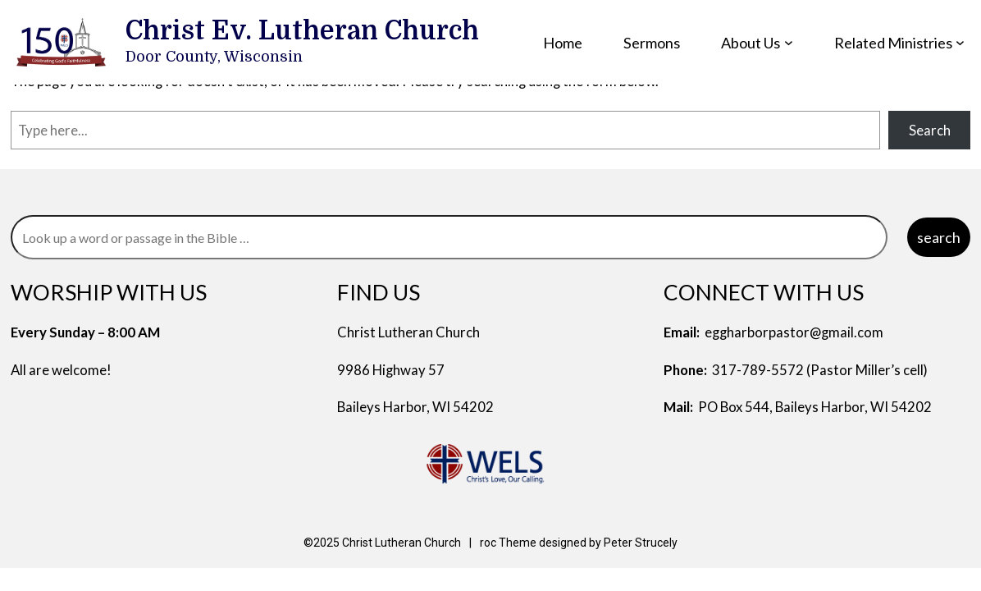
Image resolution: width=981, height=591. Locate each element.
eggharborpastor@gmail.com (794, 332)
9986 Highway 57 (391, 369)
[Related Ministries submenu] (960, 42)
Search (930, 130)
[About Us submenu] (788, 42)
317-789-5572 (758, 369)
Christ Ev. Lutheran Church (302, 31)
